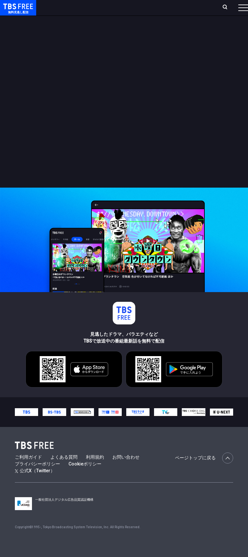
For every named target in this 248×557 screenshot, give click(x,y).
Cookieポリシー (84, 476)
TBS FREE (17, 11)
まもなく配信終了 (99, 26)
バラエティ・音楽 (161, 26)
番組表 (232, 10)
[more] (184, 26)
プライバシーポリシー (37, 476)
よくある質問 (64, 470)
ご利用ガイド (28, 470)
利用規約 (95, 470)
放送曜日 (86, 10)
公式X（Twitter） (35, 483)
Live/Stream (128, 6)
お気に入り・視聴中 (160, 10)
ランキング (106, 10)
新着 (70, 26)
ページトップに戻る (204, 470)
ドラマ (130, 26)
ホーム (72, 10)
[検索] (191, 10)
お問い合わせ (126, 470)
